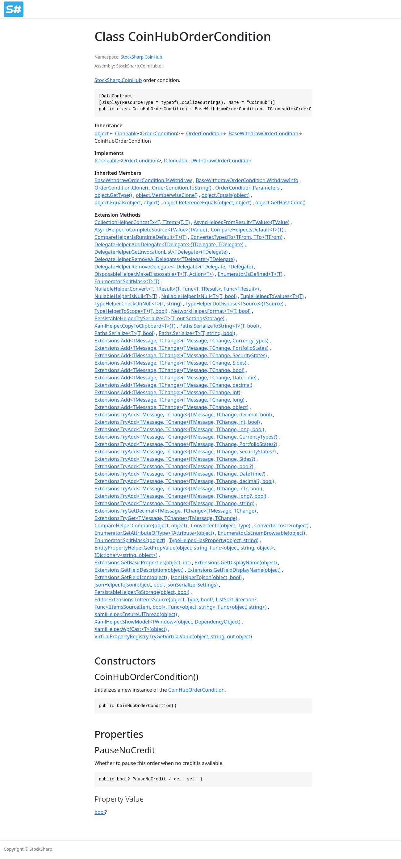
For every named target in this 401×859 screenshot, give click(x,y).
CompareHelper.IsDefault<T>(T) (247, 229)
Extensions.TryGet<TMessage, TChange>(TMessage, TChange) (165, 518)
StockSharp (132, 57)
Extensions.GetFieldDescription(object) (138, 570)
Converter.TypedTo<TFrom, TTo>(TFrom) (236, 237)
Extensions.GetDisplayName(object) (235, 562)
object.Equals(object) (226, 195)
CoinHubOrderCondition (196, 689)
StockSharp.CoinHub (118, 80)
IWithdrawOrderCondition (221, 160)
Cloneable (126, 133)
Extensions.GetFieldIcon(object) (130, 577)
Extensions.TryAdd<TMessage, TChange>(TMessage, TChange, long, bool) (179, 429)
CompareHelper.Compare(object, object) (140, 525)
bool (99, 812)
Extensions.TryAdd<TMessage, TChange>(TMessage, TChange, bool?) (173, 466)
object (101, 133)
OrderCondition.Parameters (247, 187)
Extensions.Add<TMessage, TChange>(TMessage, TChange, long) (169, 399)
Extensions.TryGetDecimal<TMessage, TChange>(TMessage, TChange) (175, 510)
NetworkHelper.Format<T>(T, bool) (210, 311)
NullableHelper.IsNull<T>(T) (125, 296)
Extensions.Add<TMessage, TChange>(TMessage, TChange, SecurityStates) (180, 355)
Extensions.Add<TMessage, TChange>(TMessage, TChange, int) (167, 392)
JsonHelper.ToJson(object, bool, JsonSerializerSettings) (156, 584)
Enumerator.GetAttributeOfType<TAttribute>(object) (154, 533)
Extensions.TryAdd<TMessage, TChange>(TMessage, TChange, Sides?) (174, 459)
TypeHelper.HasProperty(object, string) (213, 540)
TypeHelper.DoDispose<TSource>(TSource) (234, 303)
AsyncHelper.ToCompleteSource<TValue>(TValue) (150, 229)
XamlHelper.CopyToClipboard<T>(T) (134, 325)
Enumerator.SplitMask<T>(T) (126, 281)
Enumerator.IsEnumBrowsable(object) (261, 533)
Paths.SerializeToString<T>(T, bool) (219, 325)
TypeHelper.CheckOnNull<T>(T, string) (138, 303)
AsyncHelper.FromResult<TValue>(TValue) (241, 222)
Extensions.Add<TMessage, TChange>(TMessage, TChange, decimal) (173, 385)
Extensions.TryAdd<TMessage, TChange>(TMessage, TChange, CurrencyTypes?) (185, 436)
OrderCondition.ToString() (181, 187)
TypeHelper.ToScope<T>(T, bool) (130, 311)
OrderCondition (159, 133)
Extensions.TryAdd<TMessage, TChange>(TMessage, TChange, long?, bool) (180, 496)
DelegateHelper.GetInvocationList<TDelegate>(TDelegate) (161, 251)
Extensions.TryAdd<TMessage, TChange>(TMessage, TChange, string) (174, 503)
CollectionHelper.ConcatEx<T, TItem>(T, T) (142, 222)
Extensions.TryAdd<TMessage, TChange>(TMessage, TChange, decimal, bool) (183, 414)
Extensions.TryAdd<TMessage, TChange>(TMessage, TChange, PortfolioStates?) (185, 444)
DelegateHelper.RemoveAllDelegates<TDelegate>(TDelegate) (164, 259)
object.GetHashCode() (280, 202)
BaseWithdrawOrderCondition (264, 133)
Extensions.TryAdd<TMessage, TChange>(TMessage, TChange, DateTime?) (179, 473)
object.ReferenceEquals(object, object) (207, 202)
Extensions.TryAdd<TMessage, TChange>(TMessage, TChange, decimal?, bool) (184, 481)
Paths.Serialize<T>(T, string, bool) (197, 333)
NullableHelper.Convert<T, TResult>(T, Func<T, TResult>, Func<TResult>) (176, 288)
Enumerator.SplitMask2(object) (129, 540)
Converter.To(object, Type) (220, 525)
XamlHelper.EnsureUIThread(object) (135, 614)
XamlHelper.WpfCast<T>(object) (130, 629)
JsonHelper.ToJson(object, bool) (206, 577)
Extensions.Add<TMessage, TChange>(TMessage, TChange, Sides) (170, 362)
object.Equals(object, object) (126, 202)
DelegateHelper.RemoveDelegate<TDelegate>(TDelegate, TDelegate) (173, 266)
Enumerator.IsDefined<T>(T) (250, 274)
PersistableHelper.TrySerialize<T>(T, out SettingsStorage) (159, 318)
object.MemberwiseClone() (167, 195)
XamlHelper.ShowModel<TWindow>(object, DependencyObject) (167, 621)
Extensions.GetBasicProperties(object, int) (142, 562)
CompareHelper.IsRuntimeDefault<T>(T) (140, 237)
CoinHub (153, 57)
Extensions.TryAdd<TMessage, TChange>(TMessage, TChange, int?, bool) (178, 488)
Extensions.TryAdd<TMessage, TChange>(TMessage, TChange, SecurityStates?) (185, 451)
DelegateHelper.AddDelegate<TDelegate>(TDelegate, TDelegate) (169, 244)
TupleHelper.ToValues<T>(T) (271, 296)
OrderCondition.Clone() (121, 187)
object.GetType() (113, 195)
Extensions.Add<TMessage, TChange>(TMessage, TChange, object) (171, 407)
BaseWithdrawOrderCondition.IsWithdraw (143, 180)
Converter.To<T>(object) (281, 525)
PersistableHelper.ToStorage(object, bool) (141, 592)
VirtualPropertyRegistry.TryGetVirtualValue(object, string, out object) (173, 636)
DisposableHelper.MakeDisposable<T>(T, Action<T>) (154, 274)
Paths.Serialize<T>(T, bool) (124, 333)
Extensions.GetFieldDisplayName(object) (234, 570)
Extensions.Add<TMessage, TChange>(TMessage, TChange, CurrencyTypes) (181, 340)
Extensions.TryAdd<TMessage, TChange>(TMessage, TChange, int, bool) (177, 422)
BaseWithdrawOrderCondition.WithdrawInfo (247, 180)
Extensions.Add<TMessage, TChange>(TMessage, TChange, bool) (169, 370)
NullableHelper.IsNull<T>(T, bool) (198, 296)
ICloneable (106, 160)
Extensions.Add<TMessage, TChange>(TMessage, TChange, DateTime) (175, 377)
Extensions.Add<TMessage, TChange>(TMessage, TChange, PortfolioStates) (181, 348)
